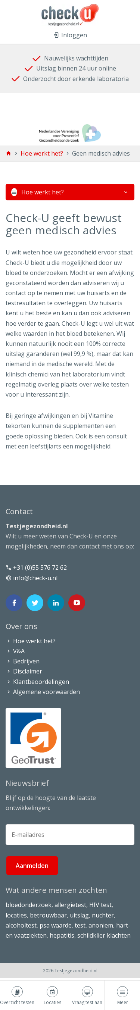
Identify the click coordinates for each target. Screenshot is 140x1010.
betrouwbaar (48, 915)
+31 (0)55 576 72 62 (36, 567)
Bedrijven (23, 661)
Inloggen (70, 35)
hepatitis (62, 935)
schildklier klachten (104, 935)
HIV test (100, 905)
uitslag (79, 915)
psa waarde (56, 925)
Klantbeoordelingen (37, 682)
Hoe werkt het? (43, 153)
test (80, 925)
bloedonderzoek (29, 905)
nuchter (103, 915)
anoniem (100, 925)
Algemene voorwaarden (43, 692)
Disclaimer (24, 671)
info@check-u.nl (31, 578)
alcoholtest (21, 925)
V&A (15, 651)
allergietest (70, 905)
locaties (16, 915)
